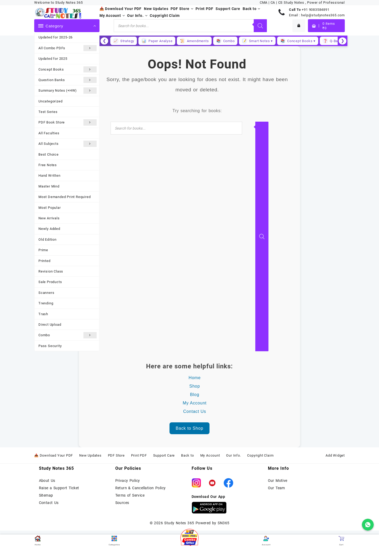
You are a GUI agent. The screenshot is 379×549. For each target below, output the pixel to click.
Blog (194, 394)
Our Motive (277, 480)
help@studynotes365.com (323, 15)
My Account (195, 403)
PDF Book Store (67, 122)
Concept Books (67, 69)
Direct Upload (49, 325)
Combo (67, 335)
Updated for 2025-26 (55, 37)
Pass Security (50, 346)
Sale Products (50, 282)
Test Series (48, 112)
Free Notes (47, 165)
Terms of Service (130, 495)
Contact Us (194, 411)
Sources (122, 503)
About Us (47, 480)
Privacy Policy (127, 480)
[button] (189, 538)
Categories (114, 541)
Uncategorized (50, 101)
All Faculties (48, 133)
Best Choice (48, 154)
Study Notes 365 (179, 523)
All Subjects (67, 144)
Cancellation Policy (149, 488)
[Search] (260, 25)
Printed (44, 261)
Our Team (276, 488)
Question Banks (67, 80)
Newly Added (49, 229)
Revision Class (50, 271)
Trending (45, 303)
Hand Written (49, 175)
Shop (194, 386)
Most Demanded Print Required (64, 197)
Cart (341, 541)
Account (266, 541)
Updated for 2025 (52, 59)
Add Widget (335, 455)
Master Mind (48, 186)
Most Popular (49, 208)
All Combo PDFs (67, 48)
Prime (43, 250)
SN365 (223, 523)
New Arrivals (49, 218)
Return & (123, 488)
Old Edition (47, 239)
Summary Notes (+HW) (67, 90)
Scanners (46, 293)
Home (195, 377)
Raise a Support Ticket (59, 488)
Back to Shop (189, 428)
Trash (43, 314)
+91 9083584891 (315, 10)
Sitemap (46, 495)
